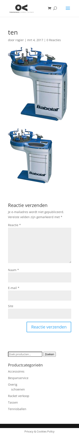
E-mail (13, 288)
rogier (19, 40)
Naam (13, 270)
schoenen (18, 389)
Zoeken (49, 354)
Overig (12, 384)
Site (10, 306)
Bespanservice (18, 378)
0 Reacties (54, 40)
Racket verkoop (18, 396)
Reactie (14, 225)
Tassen (13, 402)
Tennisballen (17, 409)
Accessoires (16, 371)
